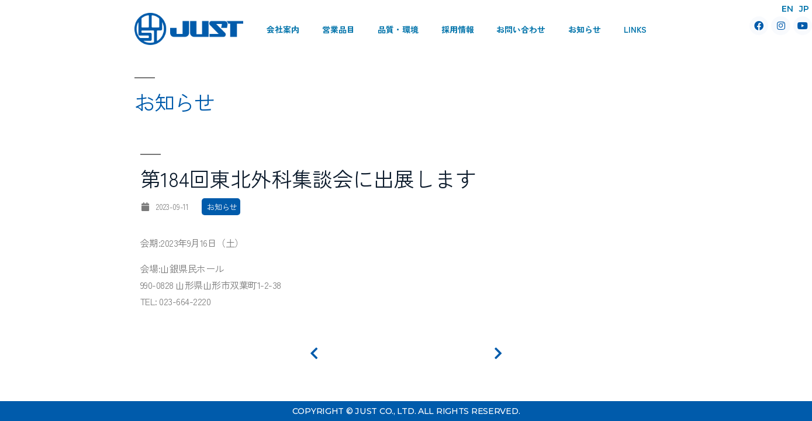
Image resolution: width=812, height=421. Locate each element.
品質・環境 (398, 29)
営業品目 (338, 29)
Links (635, 29)
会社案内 (283, 29)
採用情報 (457, 29)
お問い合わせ (520, 29)
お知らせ (584, 29)
